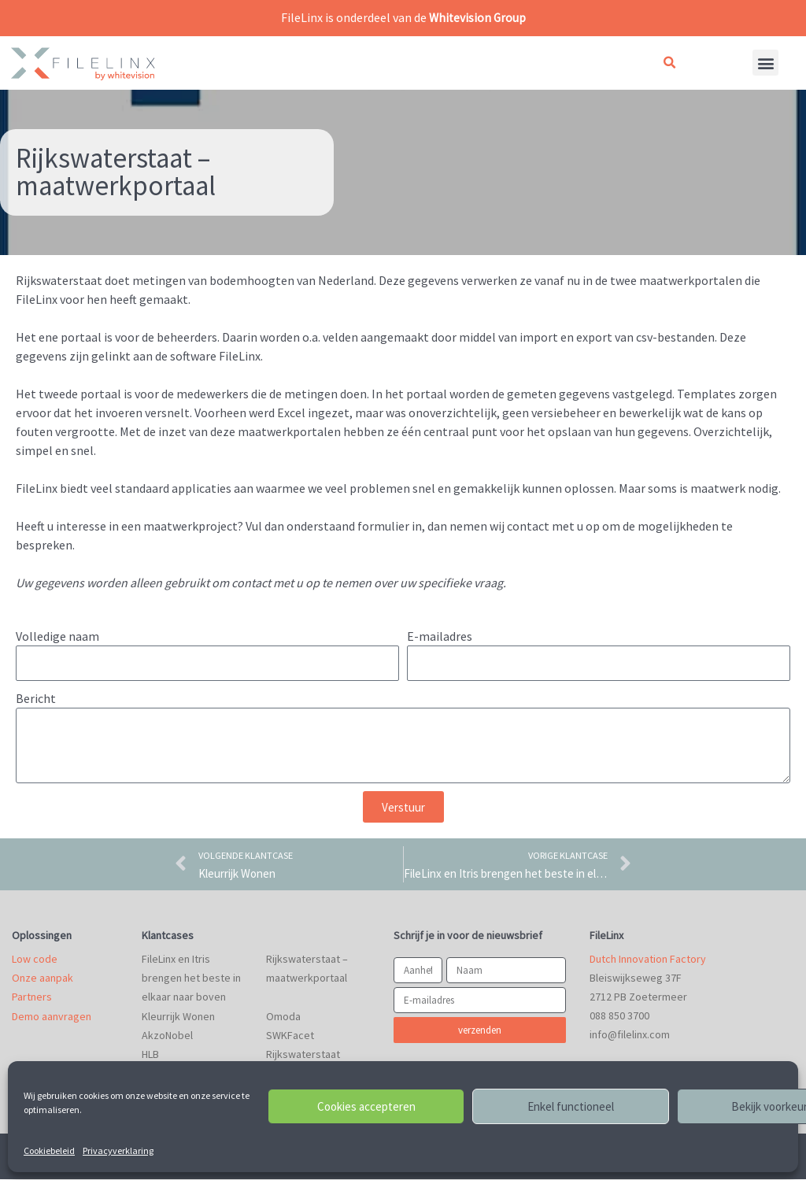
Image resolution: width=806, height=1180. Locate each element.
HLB (150, 1055)
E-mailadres (439, 635)
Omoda (283, 1017)
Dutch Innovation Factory (648, 960)
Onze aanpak (42, 979)
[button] (669, 63)
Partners (32, 998)
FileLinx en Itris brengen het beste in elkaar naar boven (191, 979)
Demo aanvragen (51, 1017)
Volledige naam (57, 635)
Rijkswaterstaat (303, 1055)
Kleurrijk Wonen (178, 1017)
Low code (34, 960)
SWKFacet (290, 1036)
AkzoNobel (167, 1036)
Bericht (36, 698)
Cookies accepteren (366, 1106)
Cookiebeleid (49, 1150)
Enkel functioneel (570, 1106)
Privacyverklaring (118, 1150)
